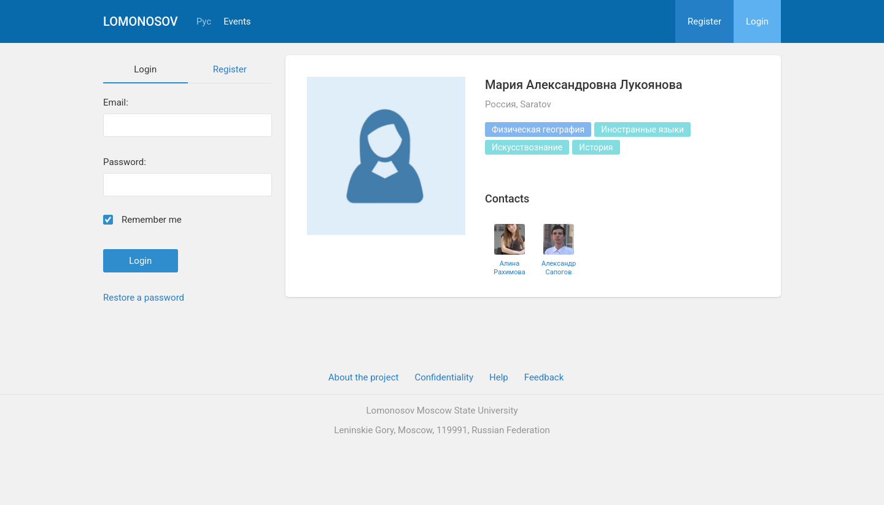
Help (498, 377)
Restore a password (143, 297)
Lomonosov (140, 21)
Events (236, 21)
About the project (363, 377)
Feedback (544, 377)
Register (704, 21)
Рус (203, 21)
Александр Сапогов (558, 268)
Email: (115, 102)
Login (757, 21)
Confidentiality (443, 377)
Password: (124, 162)
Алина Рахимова (509, 268)
